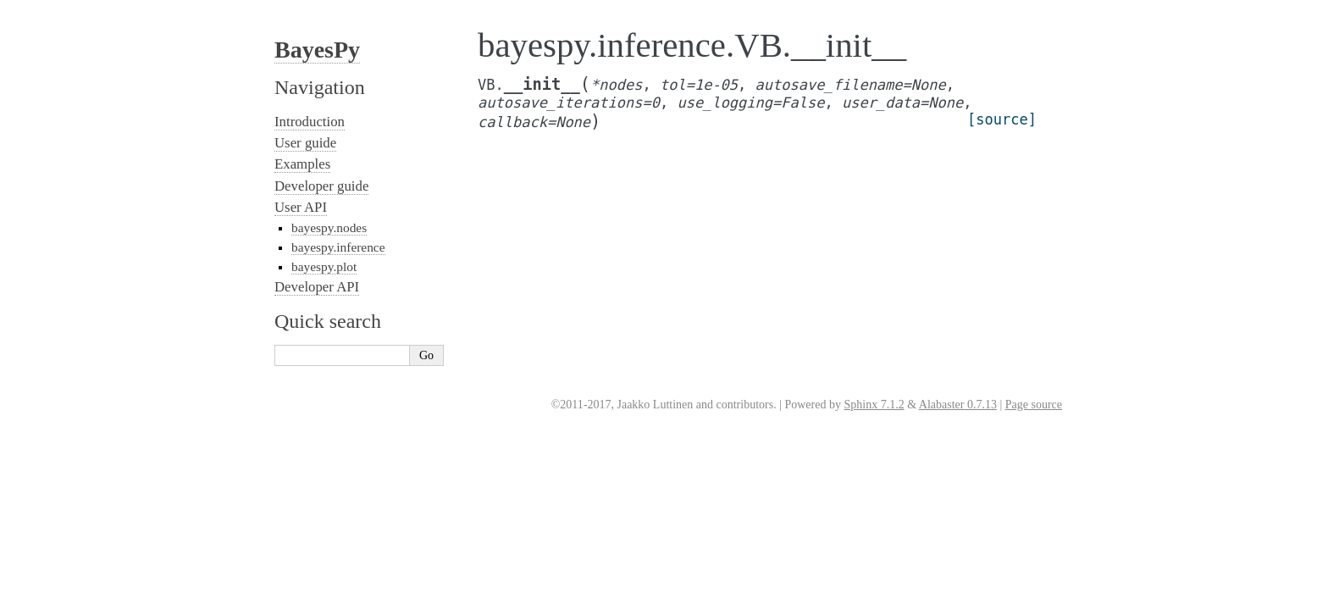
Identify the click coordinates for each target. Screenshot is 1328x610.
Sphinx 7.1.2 (874, 404)
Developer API (316, 287)
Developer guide (321, 186)
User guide (305, 143)
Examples (302, 164)
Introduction (309, 122)
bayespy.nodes (329, 227)
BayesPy (317, 49)
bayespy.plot (324, 266)
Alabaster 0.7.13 (958, 404)
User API (300, 207)
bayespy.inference (338, 247)
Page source (1033, 404)
